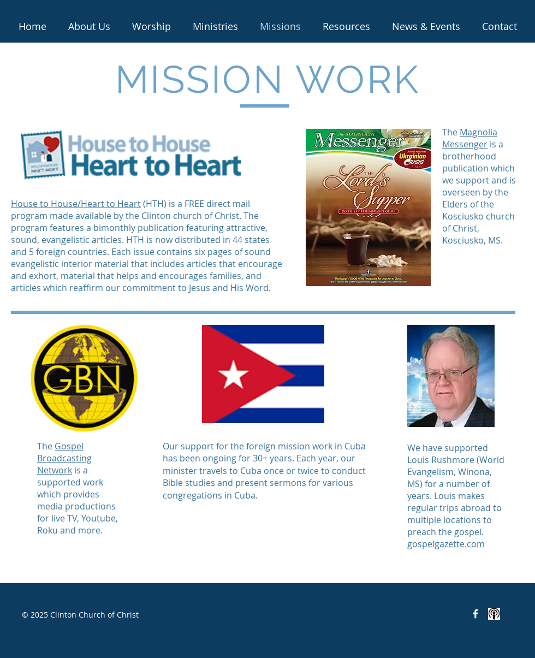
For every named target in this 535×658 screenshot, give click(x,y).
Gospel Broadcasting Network (64, 458)
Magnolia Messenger (469, 138)
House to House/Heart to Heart (76, 204)
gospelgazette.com (446, 544)
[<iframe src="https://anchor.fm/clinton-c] (494, 614)
